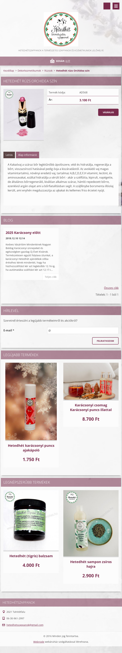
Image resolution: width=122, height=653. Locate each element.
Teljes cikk (50, 276)
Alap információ (27, 154)
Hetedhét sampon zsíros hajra (91, 564)
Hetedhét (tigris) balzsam (31, 556)
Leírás (9, 154)
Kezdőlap (8, 70)
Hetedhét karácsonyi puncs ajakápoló (31, 447)
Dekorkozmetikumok (29, 70)
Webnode (38, 641)
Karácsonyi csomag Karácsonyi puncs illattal (91, 407)
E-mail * (8, 330)
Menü (116, 6)
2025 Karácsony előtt (23, 232)
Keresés (106, 6)
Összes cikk (111, 288)
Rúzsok (48, 70)
